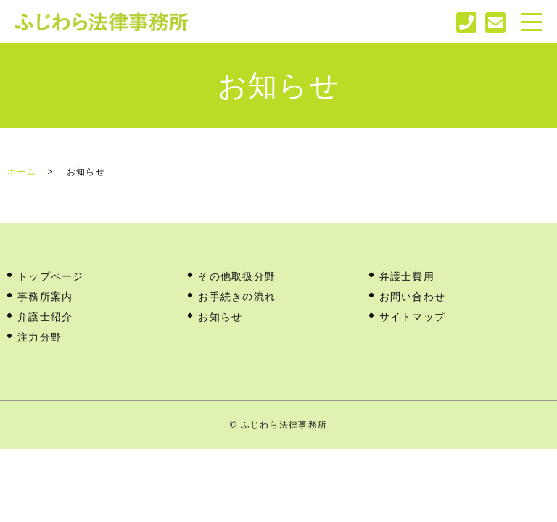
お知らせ (220, 317)
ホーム (21, 172)
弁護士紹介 (45, 317)
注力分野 (39, 337)
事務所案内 (45, 296)
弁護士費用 (406, 276)
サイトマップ (412, 317)
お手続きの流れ (237, 296)
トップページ (50, 276)
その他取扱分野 (237, 276)
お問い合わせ (412, 296)
